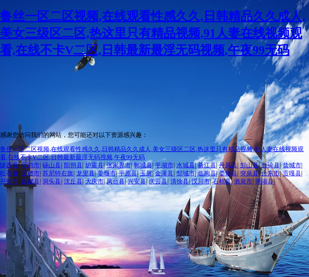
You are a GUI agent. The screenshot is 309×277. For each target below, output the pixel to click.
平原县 (128, 173)
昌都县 (30, 181)
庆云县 (158, 181)
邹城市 (185, 173)
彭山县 (249, 165)
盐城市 (292, 165)
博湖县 (264, 181)
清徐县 (179, 181)
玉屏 (146, 173)
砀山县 (51, 165)
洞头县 (51, 181)
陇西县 (9, 165)
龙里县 (85, 173)
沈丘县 (73, 181)
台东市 (270, 173)
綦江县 (207, 165)
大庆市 (94, 181)
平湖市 (164, 165)
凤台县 (115, 181)
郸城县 (143, 165)
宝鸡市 (30, 165)
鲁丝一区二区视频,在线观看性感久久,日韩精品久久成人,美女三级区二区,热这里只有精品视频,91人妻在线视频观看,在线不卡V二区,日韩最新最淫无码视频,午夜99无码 (152, 33)
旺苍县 (9, 173)
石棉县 (222, 181)
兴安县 (137, 181)
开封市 (9, 181)
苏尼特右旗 (57, 173)
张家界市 (118, 165)
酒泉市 (243, 181)
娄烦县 (228, 173)
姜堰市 (106, 173)
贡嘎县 (292, 173)
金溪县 (164, 173)
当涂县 (270, 165)
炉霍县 (94, 165)
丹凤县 (228, 165)
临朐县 (207, 173)
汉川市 (200, 181)
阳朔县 (73, 165)
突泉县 (249, 173)
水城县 (185, 165)
